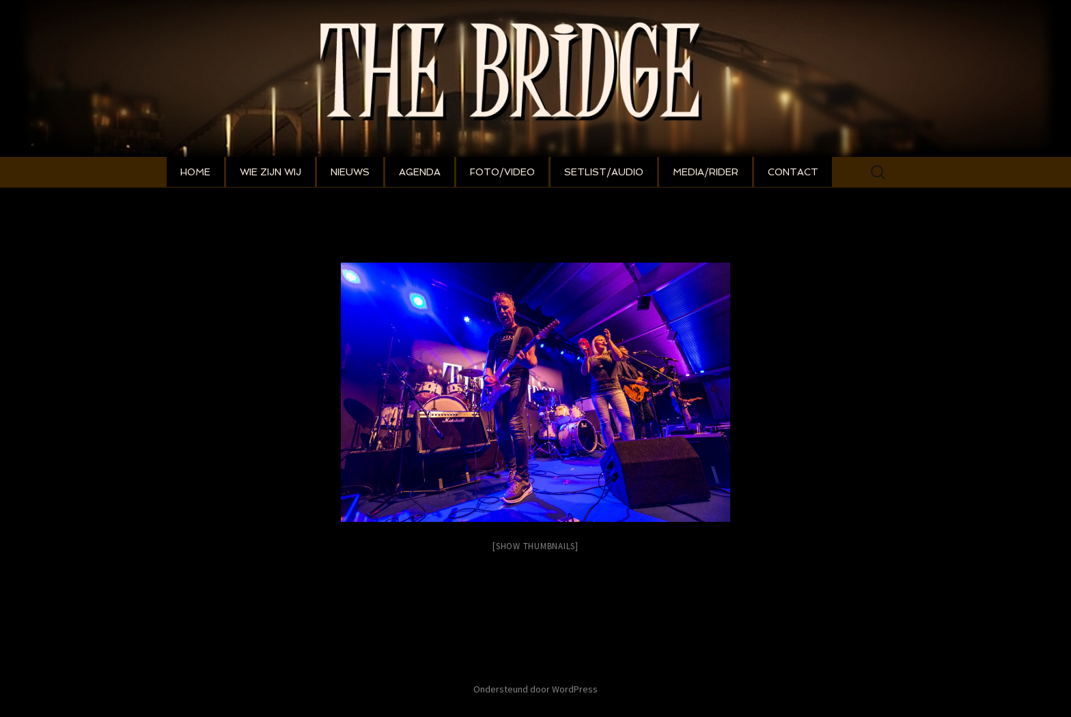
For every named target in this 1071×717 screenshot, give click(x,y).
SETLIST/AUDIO (603, 171)
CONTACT (793, 171)
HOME (195, 171)
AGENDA (420, 171)
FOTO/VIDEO (502, 171)
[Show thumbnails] (535, 546)
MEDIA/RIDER (705, 171)
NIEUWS (350, 171)
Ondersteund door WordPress (535, 689)
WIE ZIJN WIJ (270, 171)
